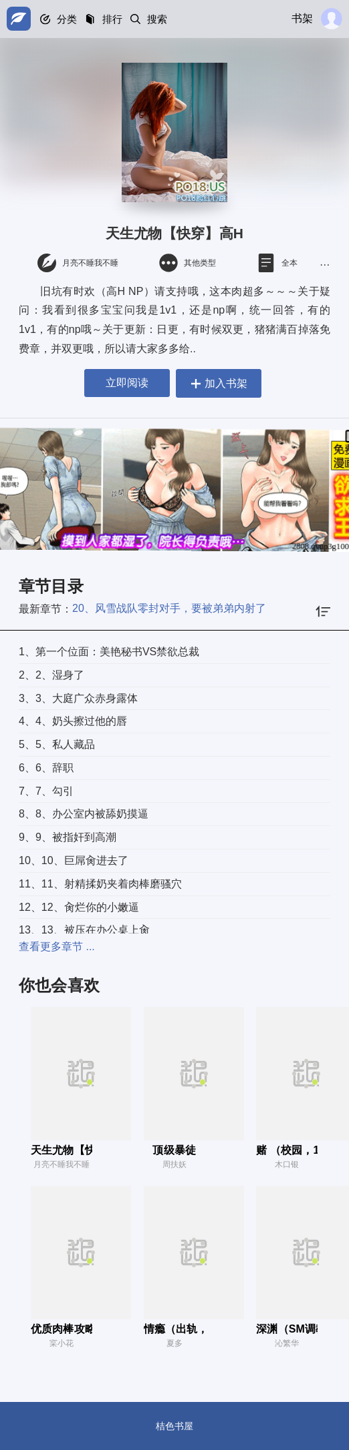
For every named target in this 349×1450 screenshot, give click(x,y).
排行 (115, 19)
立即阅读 (123, 382)
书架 (302, 18)
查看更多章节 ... (57, 946)
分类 (68, 19)
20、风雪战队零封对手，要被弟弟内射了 (169, 608)
